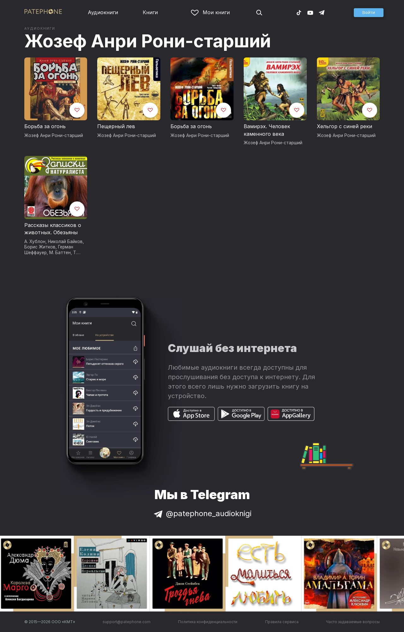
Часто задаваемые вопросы (353, 621)
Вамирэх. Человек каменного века (267, 130)
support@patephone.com (127, 621)
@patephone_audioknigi (202, 513)
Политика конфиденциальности (207, 621)
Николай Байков (65, 241)
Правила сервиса (282, 621)
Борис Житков (40, 246)
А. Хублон (34, 241)
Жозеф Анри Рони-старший (147, 41)
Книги (150, 12)
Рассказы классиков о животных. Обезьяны (52, 229)
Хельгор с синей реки (344, 126)
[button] (368, 12)
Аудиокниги (103, 12)
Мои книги (210, 12)
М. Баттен (60, 252)
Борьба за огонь (45, 126)
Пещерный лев (116, 126)
